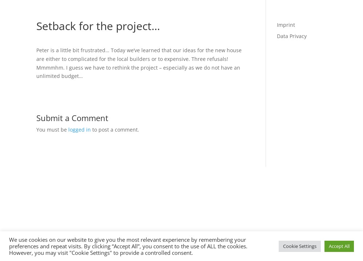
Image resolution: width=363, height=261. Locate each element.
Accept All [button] (339, 246)
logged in (79, 129)
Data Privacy (292, 36)
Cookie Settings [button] (299, 246)
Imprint (286, 24)
